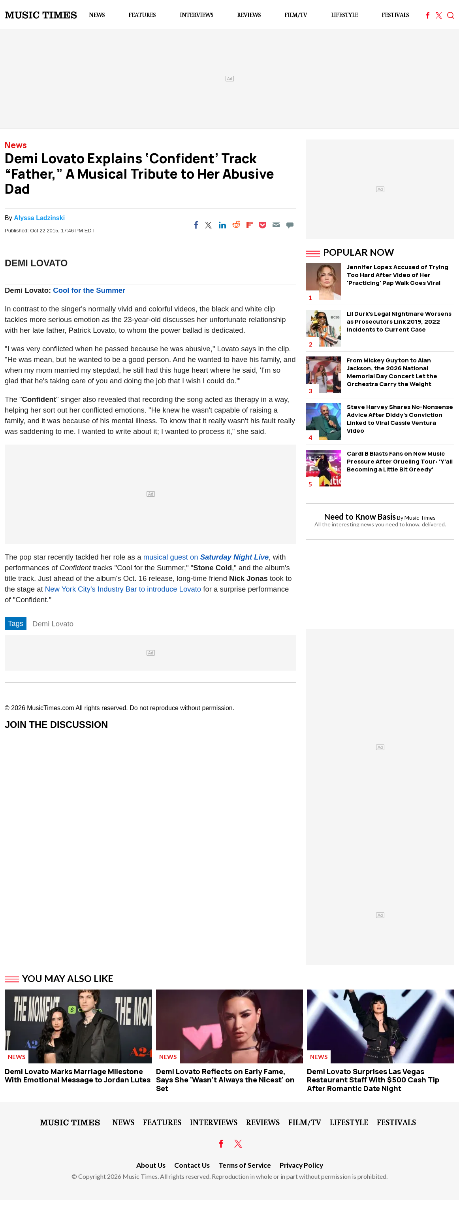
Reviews (249, 15)
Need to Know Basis (360, 516)
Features (142, 15)
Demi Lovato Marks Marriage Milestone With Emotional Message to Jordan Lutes (77, 1075)
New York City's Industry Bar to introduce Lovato (123, 589)
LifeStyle (344, 15)
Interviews (196, 15)
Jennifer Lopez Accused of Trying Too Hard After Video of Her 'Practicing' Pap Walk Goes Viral (397, 275)
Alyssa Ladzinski (39, 218)
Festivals (395, 15)
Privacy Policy (301, 1165)
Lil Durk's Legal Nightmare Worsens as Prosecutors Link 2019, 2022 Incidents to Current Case (399, 321)
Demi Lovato (52, 624)
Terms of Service (244, 1165)
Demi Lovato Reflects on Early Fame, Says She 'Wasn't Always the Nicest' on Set (225, 1079)
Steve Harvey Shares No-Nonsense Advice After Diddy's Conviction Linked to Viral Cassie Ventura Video (400, 419)
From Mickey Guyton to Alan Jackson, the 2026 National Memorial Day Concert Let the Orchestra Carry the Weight (392, 372)
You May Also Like (67, 978)
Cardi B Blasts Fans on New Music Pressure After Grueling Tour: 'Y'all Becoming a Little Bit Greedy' (400, 461)
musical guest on (206, 557)
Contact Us (192, 1165)
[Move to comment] (290, 225)
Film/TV (295, 15)
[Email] (276, 225)
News (97, 15)
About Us (151, 1165)
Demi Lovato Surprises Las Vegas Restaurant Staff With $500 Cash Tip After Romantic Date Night (373, 1079)
